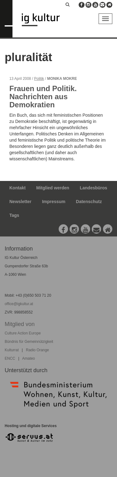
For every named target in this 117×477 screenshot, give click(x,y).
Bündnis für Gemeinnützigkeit (29, 341)
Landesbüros (93, 187)
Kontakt (17, 187)
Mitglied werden (52, 187)
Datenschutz (89, 201)
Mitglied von (20, 324)
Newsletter (20, 201)
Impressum (54, 201)
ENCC (10, 358)
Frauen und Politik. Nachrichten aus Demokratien (43, 96)
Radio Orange (37, 350)
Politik (39, 78)
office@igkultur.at (19, 304)
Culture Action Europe (23, 333)
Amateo (28, 358)
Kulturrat (12, 350)
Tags (14, 215)
